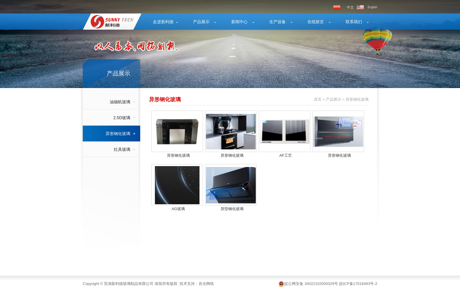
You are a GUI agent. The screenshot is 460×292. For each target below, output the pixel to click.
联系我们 (354, 22)
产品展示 (201, 22)
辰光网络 (206, 283)
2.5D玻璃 (121, 117)
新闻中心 (239, 22)
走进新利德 (163, 22)
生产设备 (277, 22)
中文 (350, 7)
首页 (318, 99)
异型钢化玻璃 (232, 209)
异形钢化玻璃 (118, 133)
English (372, 7)
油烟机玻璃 (120, 101)
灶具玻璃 (122, 149)
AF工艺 (285, 155)
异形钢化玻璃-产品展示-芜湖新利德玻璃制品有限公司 (108, 21)
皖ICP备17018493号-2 (358, 283)
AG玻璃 (178, 209)
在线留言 (315, 22)
